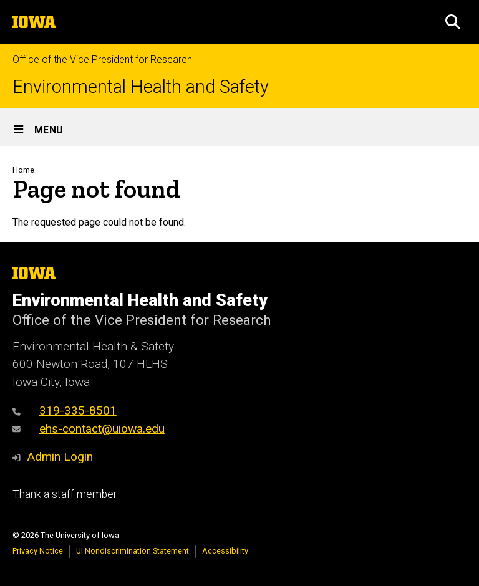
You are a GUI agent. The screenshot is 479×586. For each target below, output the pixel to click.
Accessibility (225, 550)
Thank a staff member (64, 494)
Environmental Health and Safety (140, 87)
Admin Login (60, 456)
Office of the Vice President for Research (102, 59)
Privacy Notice (37, 550)
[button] (453, 22)
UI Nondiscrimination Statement (132, 550)
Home (23, 170)
